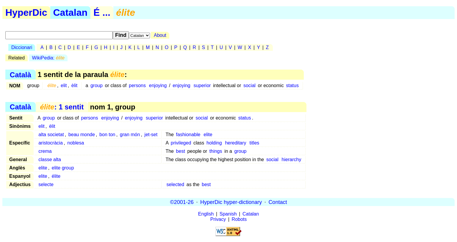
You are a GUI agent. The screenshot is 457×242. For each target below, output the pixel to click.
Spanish (228, 213)
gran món (130, 134)
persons (137, 85)
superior (202, 85)
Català (20, 74)
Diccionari (21, 47)
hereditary (235, 142)
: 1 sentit (62, 107)
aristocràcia (50, 142)
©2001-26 (182, 202)
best (180, 151)
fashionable (188, 134)
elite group (63, 167)
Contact (277, 202)
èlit (74, 85)
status (292, 85)
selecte (46, 184)
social (249, 85)
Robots (239, 219)
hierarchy (291, 159)
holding (214, 142)
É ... (101, 12)
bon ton (107, 134)
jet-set (151, 134)
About (160, 35)
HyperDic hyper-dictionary (231, 202)
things (215, 151)
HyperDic (26, 12)
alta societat (51, 134)
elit (64, 85)
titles (254, 142)
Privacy (218, 219)
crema (44, 151)
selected (175, 184)
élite (56, 176)
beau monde (81, 134)
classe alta (49, 159)
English (206, 213)
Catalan (70, 12)
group (96, 85)
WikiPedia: (48, 57)
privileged (181, 142)
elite (208, 134)
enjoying (158, 85)
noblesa (75, 142)
